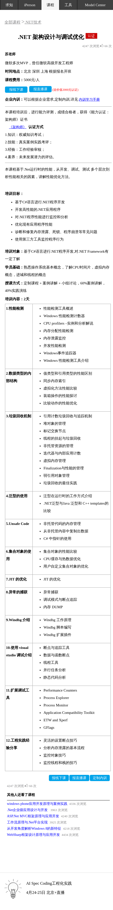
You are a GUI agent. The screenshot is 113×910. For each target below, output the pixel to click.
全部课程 (12, 22)
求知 (9, 5)
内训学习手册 (89, 99)
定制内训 (100, 778)
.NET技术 (32, 22)
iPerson (29, 5)
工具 (68, 5)
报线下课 (16, 89)
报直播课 (40, 89)
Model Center (95, 5)
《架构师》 (17, 127)
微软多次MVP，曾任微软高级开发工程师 (39, 63)
